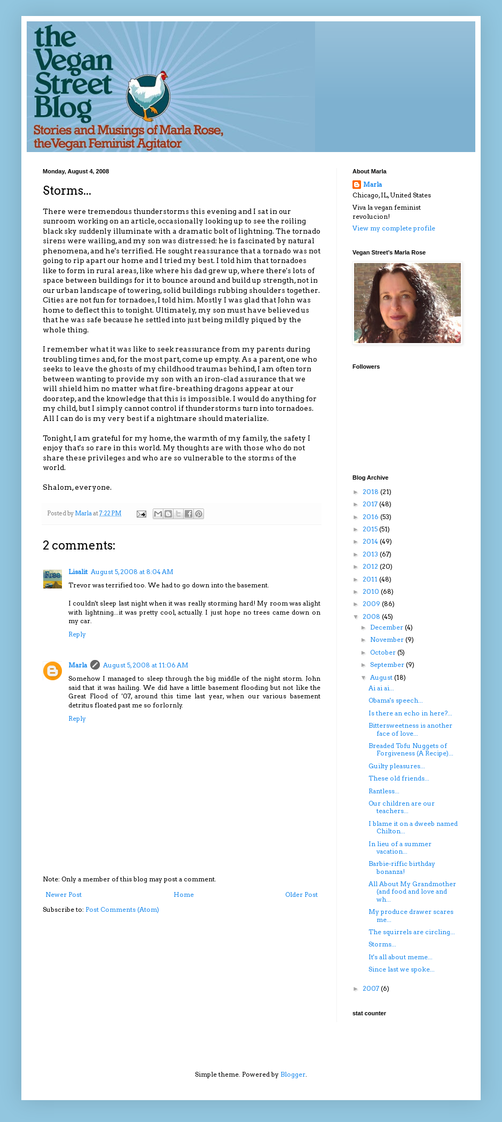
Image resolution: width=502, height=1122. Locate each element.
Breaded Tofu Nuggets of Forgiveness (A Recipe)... (410, 749)
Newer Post (63, 894)
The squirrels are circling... (411, 932)
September (388, 665)
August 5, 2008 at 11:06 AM (146, 665)
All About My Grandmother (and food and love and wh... (412, 891)
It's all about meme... (400, 957)
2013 (371, 554)
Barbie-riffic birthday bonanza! (401, 867)
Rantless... (383, 791)
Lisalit (78, 572)
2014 (371, 541)
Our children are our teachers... (401, 807)
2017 (371, 504)
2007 (372, 988)
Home (184, 894)
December (387, 627)
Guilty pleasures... (396, 766)
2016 (371, 517)
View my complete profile (393, 228)
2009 (372, 604)
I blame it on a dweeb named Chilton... (413, 827)
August (382, 677)
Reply (77, 634)
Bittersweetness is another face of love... (410, 729)
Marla (77, 665)
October (383, 652)
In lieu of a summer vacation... (400, 847)
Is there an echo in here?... (410, 713)
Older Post (301, 894)
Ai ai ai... (381, 688)
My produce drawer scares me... (410, 915)
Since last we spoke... (401, 969)
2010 (372, 591)
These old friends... (398, 778)
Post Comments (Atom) (122, 909)
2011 (371, 579)
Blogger (292, 1074)
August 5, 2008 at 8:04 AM (132, 572)
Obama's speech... (395, 700)
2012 (371, 566)
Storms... (382, 944)
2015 (371, 529)
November (387, 639)
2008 (372, 616)
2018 (371, 492)
